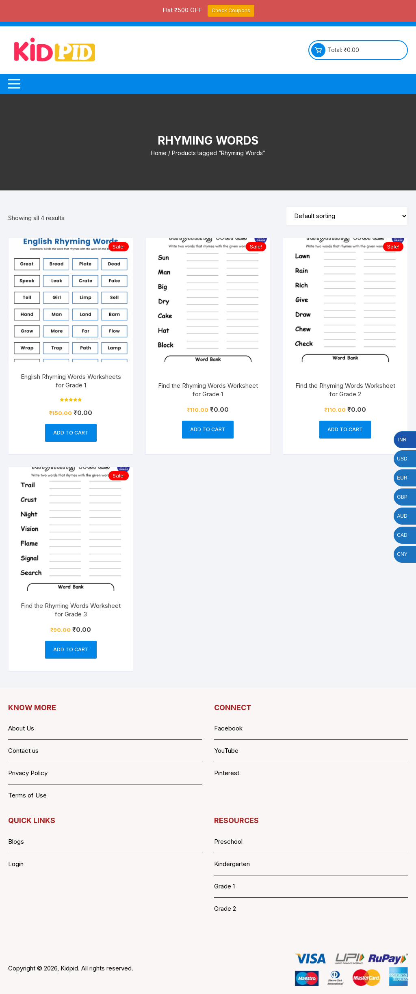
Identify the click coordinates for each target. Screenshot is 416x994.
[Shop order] (347, 216)
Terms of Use (27, 795)
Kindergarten (232, 864)
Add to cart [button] (71, 433)
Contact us (23, 750)
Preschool (228, 841)
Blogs (16, 841)
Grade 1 (224, 886)
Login (16, 864)
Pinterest (226, 773)
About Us (21, 728)
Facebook (228, 728)
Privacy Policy (28, 773)
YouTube (226, 750)
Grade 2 (225, 908)
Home (159, 152)
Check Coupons (231, 10)
